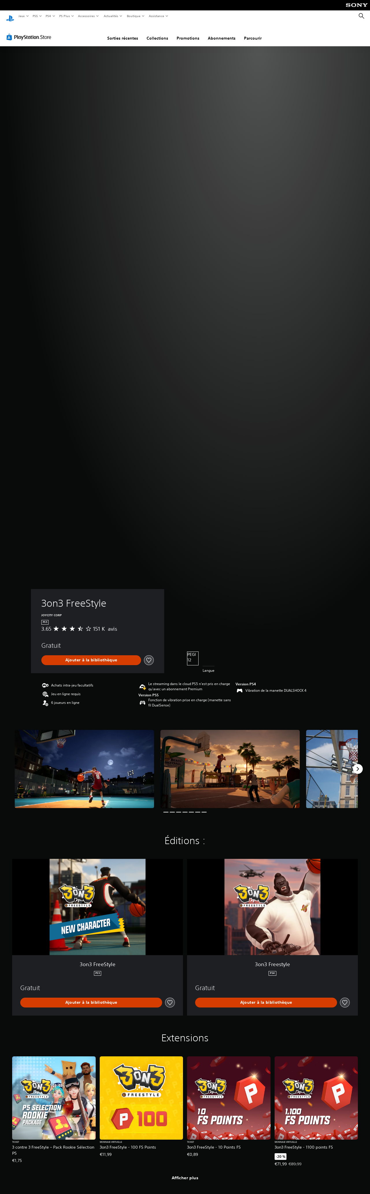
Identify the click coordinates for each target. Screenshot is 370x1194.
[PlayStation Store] (30, 31)
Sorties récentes (122, 32)
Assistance (156, 16)
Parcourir (253, 32)
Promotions (188, 32)
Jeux (21, 16)
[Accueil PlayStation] (10, 16)
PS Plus (64, 16)
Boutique (133, 16)
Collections (157, 32)
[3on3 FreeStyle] (84, 763)
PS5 (35, 16)
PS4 (48, 16)
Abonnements (222, 32)
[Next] (358, 763)
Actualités (110, 16)
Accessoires (86, 16)
